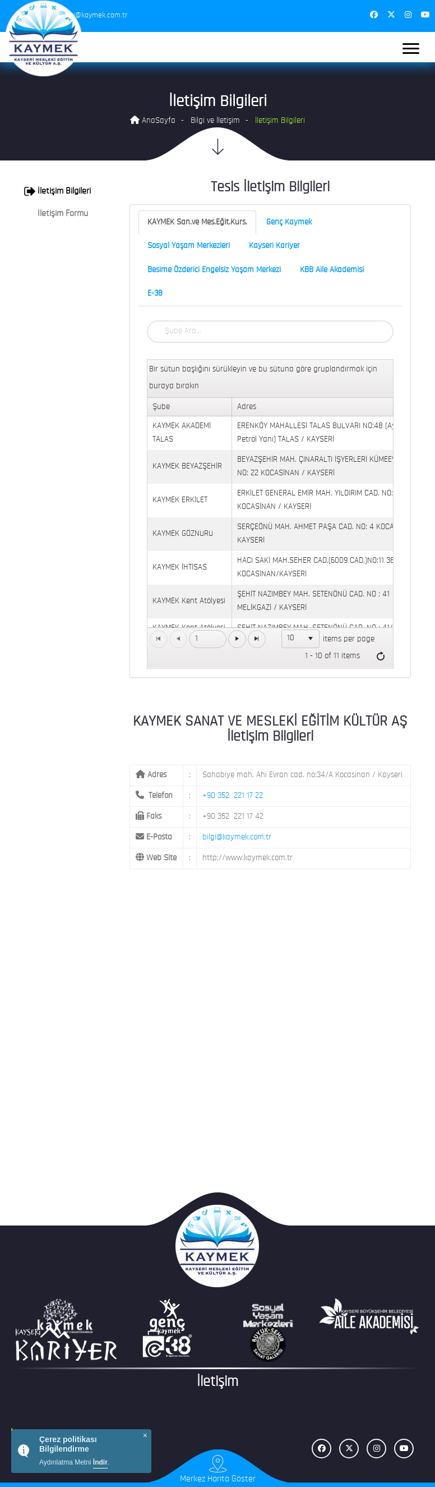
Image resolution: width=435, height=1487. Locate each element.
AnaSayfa (152, 120)
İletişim (217, 1382)
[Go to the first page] (159, 639)
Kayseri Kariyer (274, 246)
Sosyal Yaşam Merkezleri (188, 246)
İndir (100, 1462)
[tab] (60, 191)
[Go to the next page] (237, 639)
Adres (246, 407)
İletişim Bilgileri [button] (57, 191)
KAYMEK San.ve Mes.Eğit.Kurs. (197, 222)
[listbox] (300, 639)
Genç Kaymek (289, 222)
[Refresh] (380, 656)
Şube (161, 407)
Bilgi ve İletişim (215, 121)
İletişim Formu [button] (56, 213)
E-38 (155, 294)
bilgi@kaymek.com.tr (236, 837)
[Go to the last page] (257, 639)
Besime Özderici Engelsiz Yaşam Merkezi (214, 270)
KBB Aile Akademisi (332, 270)
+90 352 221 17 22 (232, 796)
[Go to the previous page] (178, 639)
